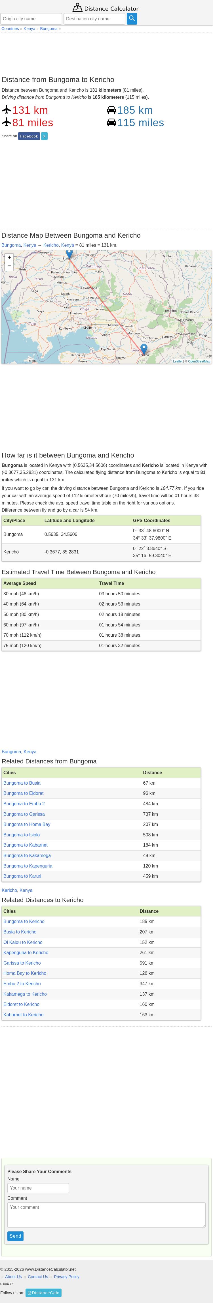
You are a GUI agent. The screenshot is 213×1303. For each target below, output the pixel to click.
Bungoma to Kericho (24, 921)
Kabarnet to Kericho (23, 1014)
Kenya (29, 245)
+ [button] (9, 258)
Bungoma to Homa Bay (26, 824)
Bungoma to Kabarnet (25, 845)
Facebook (29, 136)
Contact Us (38, 1276)
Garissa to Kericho (22, 963)
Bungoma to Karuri (22, 876)
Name (13, 1179)
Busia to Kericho (20, 932)
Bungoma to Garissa (24, 814)
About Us (13, 1276)
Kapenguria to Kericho (25, 952)
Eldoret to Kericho (21, 1004)
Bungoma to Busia (22, 783)
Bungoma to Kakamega (27, 855)
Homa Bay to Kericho (24, 973)
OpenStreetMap (199, 361)
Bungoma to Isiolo (21, 834)
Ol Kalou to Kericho (23, 942)
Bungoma (11, 245)
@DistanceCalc (43, 1293)
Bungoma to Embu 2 (24, 803)
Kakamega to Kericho (25, 994)
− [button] (9, 266)
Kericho (51, 245)
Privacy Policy (66, 1276)
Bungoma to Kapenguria (27, 866)
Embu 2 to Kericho (22, 983)
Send (15, 1236)
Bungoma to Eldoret (23, 793)
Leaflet (177, 361)
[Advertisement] (106, 53)
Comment (17, 1198)
